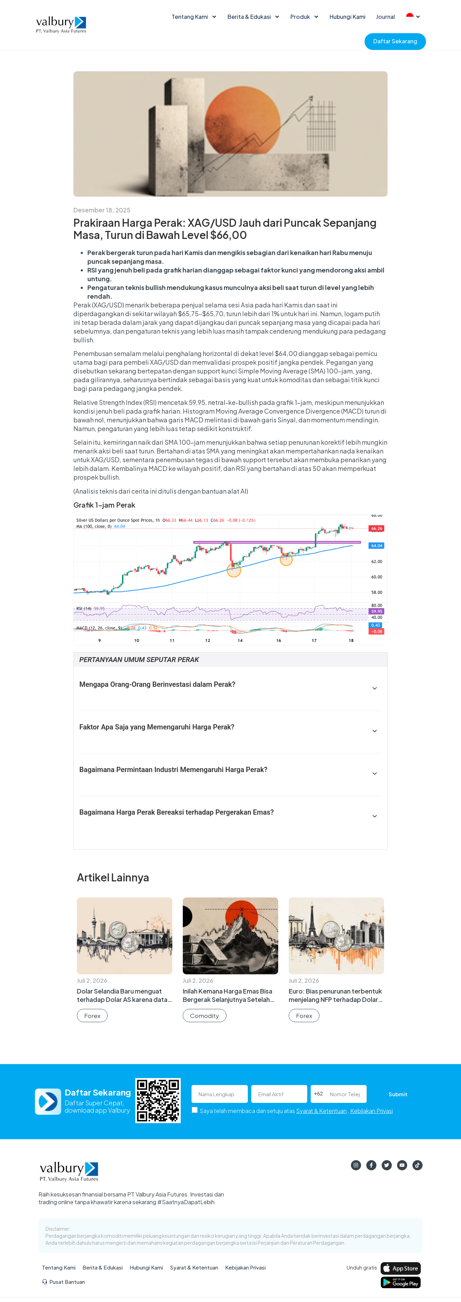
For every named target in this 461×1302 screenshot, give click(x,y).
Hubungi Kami (348, 16)
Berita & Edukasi (254, 16)
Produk (304, 16)
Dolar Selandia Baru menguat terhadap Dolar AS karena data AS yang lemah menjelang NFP (122, 999)
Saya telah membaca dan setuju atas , (296, 1110)
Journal (385, 16)
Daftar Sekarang (395, 41)
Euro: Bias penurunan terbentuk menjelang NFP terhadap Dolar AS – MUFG (335, 999)
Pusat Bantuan (63, 1283)
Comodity (204, 1015)
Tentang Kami (194, 16)
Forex (92, 1015)
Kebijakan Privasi (371, 1110)
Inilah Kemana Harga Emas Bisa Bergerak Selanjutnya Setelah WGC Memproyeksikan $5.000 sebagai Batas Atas (229, 1003)
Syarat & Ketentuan (321, 1110)
